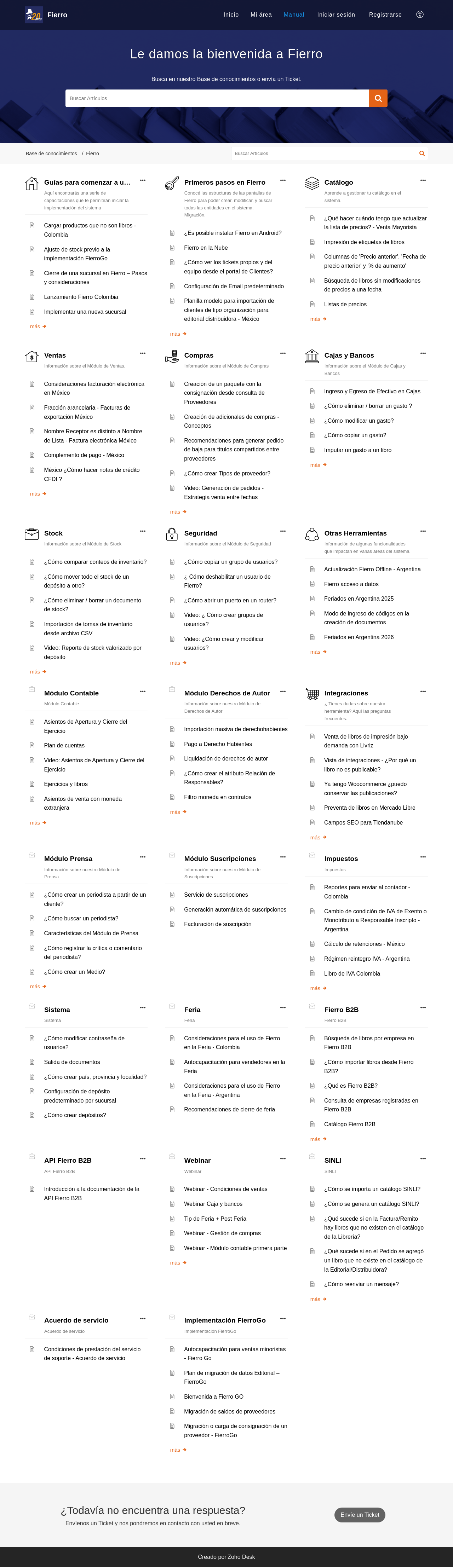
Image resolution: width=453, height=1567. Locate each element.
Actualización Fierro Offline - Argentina (372, 569)
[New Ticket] (359, 1515)
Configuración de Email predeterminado (234, 286)
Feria (192, 1009)
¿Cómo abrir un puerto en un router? (230, 600)
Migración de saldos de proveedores (229, 1412)
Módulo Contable (71, 693)
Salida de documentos (72, 1062)
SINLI (333, 1160)
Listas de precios (345, 304)
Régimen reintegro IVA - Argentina (367, 959)
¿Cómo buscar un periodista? (81, 918)
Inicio (231, 15)
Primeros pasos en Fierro (224, 182)
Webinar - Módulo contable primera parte (235, 1248)
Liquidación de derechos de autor (226, 759)
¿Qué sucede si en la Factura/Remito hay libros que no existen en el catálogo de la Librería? (374, 1228)
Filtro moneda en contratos (217, 797)
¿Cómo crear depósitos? (75, 1115)
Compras (198, 355)
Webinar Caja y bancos (213, 1204)
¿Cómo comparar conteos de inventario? (95, 562)
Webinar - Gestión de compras (222, 1233)
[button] (420, 15)
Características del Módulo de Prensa (91, 933)
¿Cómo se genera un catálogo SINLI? (371, 1204)
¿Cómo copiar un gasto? (355, 435)
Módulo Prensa (68, 858)
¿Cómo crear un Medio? (74, 972)
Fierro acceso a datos (351, 584)
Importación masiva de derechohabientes (236, 729)
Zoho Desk (241, 1557)
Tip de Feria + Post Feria (215, 1219)
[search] (217, 98)
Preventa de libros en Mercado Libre (369, 808)
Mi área (261, 15)
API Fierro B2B (68, 1160)
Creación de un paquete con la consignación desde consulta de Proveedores (224, 393)
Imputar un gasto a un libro (357, 450)
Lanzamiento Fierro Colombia (81, 297)
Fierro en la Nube (206, 248)
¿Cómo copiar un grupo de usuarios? (230, 562)
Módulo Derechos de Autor (227, 693)
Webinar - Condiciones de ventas (225, 1189)
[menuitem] (231, 15)
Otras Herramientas (356, 533)
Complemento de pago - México (84, 455)
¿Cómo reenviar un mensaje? (361, 1284)
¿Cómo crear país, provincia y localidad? (95, 1077)
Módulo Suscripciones (220, 858)
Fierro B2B (342, 1009)
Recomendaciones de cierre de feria (229, 1109)
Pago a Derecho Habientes (218, 744)
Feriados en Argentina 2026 (359, 637)
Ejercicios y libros (66, 784)
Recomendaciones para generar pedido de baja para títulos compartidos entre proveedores (233, 450)
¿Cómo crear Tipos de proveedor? (227, 473)
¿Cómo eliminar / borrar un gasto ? (368, 406)
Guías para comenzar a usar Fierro (99, 182)
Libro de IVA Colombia (352, 974)
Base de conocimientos (51, 153)
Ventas (55, 355)
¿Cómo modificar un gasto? (359, 421)
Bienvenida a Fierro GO (213, 1397)
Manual (294, 15)
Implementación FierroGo (225, 1320)
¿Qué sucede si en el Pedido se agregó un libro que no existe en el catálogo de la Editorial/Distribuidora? (374, 1260)
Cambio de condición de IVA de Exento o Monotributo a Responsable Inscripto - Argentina (375, 920)
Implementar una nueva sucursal (85, 312)
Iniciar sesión (336, 15)
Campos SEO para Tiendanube (363, 823)
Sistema (57, 1009)
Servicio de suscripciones (216, 895)
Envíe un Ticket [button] (359, 1515)
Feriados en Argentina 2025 (359, 599)
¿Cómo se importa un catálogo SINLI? (372, 1189)
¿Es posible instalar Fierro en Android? (233, 233)
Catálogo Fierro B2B (349, 1124)
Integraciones (346, 693)
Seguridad (200, 533)
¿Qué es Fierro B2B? (351, 1086)
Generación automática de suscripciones (235, 910)
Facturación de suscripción (217, 924)
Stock (53, 533)
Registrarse (385, 15)
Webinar (197, 1160)
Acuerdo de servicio (76, 1320)
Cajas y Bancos (349, 355)
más (38, 326)
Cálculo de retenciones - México (364, 944)
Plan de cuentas (64, 745)
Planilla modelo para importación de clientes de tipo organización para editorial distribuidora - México (229, 310)
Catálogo (339, 182)
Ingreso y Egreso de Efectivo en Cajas (372, 391)
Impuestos (341, 858)
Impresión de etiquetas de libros (364, 242)
